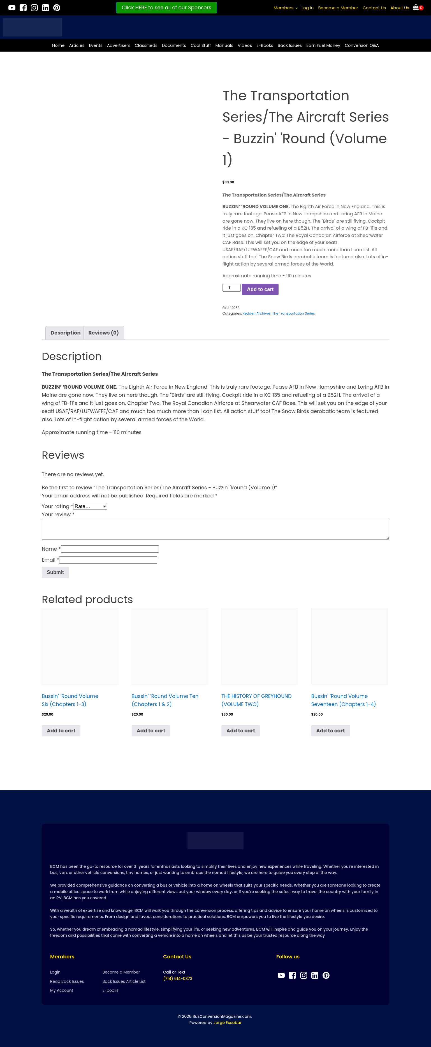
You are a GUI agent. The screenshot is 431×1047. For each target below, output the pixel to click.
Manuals (224, 45)
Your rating (57, 506)
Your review (58, 514)
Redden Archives (257, 313)
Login (55, 972)
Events (95, 45)
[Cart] (418, 7)
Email (50, 559)
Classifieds (146, 45)
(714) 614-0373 (177, 978)
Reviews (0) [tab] (104, 332)
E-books (111, 990)
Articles (77, 45)
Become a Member (338, 8)
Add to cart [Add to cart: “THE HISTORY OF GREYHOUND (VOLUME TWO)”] (240, 730)
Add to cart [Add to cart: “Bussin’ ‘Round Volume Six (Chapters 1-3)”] (61, 730)
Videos (245, 45)
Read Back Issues (67, 981)
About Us (399, 8)
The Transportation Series (293, 313)
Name (51, 548)
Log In (308, 8)
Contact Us (374, 8)
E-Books (264, 45)
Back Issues (290, 45)
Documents (174, 45)
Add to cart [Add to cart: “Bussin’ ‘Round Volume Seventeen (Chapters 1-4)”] (330, 730)
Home (58, 45)
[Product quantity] (232, 288)
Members (284, 8)
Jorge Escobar (228, 1022)
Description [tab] (66, 332)
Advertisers (118, 45)
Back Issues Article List (124, 981)
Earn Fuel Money (323, 45)
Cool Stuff (201, 45)
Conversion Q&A (362, 45)
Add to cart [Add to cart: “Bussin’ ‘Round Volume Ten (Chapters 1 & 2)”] (151, 730)
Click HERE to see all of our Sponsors (166, 7)
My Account (61, 990)
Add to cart (260, 289)
